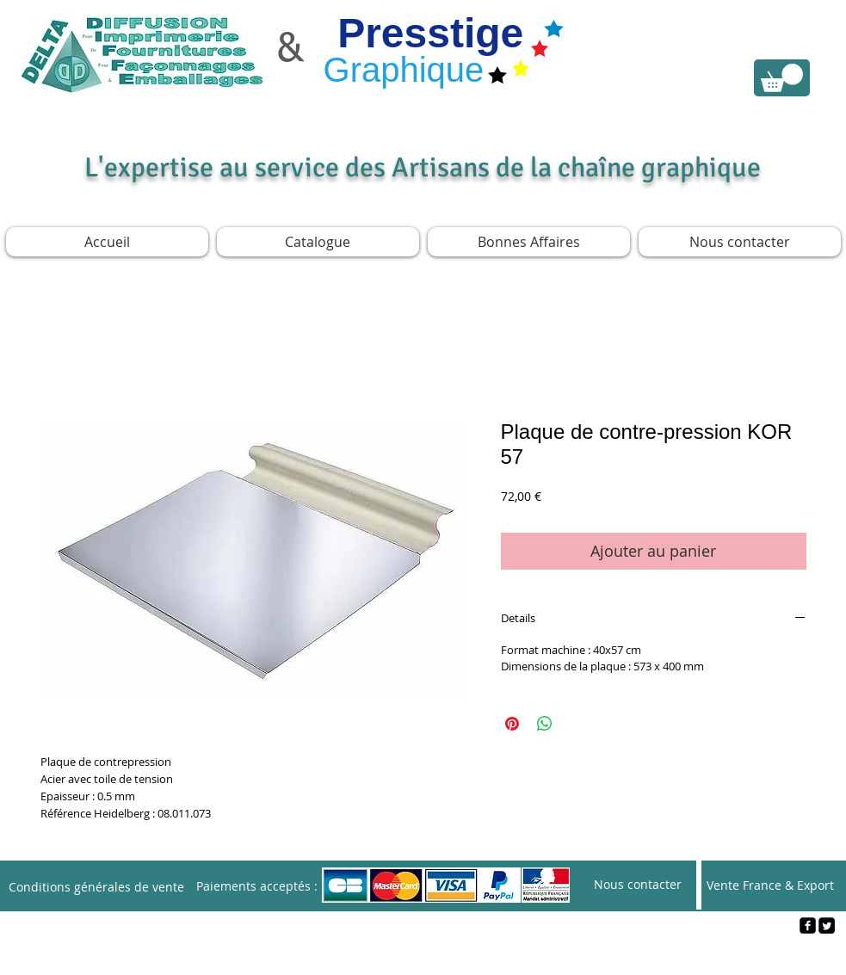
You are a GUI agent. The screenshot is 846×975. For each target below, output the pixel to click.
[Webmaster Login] (424, 954)
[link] (782, 78)
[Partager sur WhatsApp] (544, 723)
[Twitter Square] (826, 925)
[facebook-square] (808, 925)
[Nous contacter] (637, 885)
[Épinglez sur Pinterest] (512, 723)
